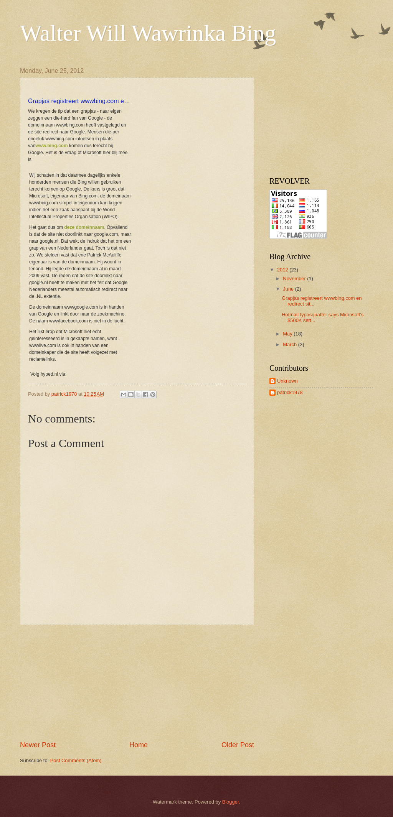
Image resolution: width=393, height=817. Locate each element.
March (290, 344)
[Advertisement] (137, 683)
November (295, 278)
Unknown (287, 381)
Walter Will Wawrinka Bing (148, 33)
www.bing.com (51, 145)
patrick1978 (290, 392)
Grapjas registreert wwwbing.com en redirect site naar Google (112, 101)
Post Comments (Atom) (76, 760)
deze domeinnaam (84, 227)
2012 (283, 270)
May (288, 334)
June (289, 289)
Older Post (237, 745)
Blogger (230, 802)
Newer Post (38, 745)
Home (138, 745)
